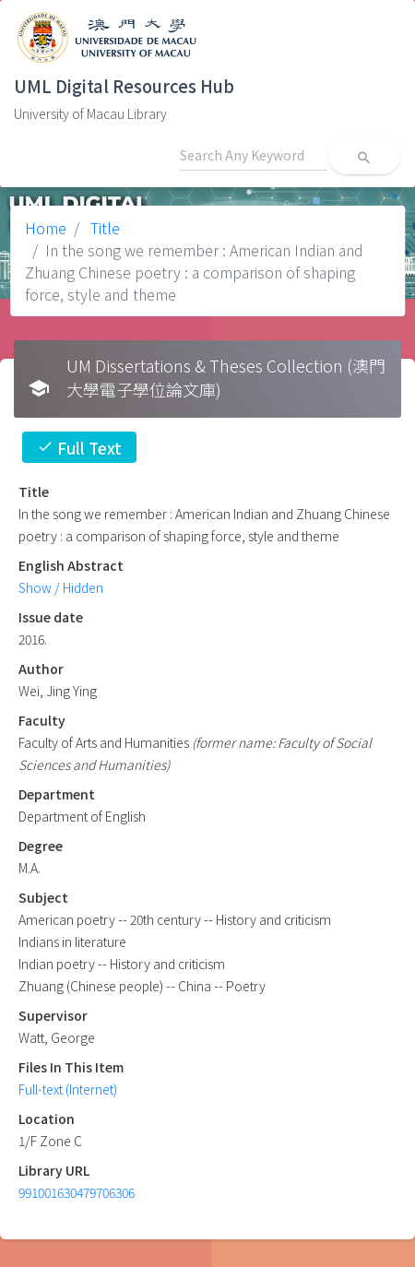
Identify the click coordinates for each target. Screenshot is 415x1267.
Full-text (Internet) (67, 1089)
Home (45, 228)
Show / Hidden (60, 587)
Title (103, 228)
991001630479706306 (76, 1192)
